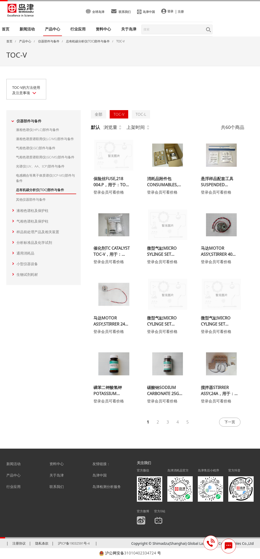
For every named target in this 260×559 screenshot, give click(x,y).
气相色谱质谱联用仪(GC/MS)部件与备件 (45, 157)
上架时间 (135, 127)
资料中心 (57, 465)
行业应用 (13, 487)
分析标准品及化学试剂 (34, 242)
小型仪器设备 (27, 263)
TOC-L (141, 114)
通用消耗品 (25, 253)
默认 (95, 127)
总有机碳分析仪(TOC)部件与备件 (40, 190)
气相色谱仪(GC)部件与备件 (35, 148)
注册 (181, 11)
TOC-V (118, 114)
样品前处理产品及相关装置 (38, 231)
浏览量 (110, 127)
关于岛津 (128, 28)
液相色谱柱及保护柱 (32, 210)
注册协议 (19, 545)
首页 (5, 28)
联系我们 (57, 487)
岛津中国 (99, 476)
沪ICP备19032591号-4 (74, 545)
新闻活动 (27, 28)
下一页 (228, 422)
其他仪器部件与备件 (31, 199)
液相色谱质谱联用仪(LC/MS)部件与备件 (45, 139)
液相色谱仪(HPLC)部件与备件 (37, 129)
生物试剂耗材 (27, 274)
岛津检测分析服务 (106, 487)
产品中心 (13, 476)
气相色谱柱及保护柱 (32, 221)
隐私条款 (41, 545)
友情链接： (101, 465)
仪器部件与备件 (29, 120)
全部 (98, 114)
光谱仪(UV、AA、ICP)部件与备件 (40, 166)
